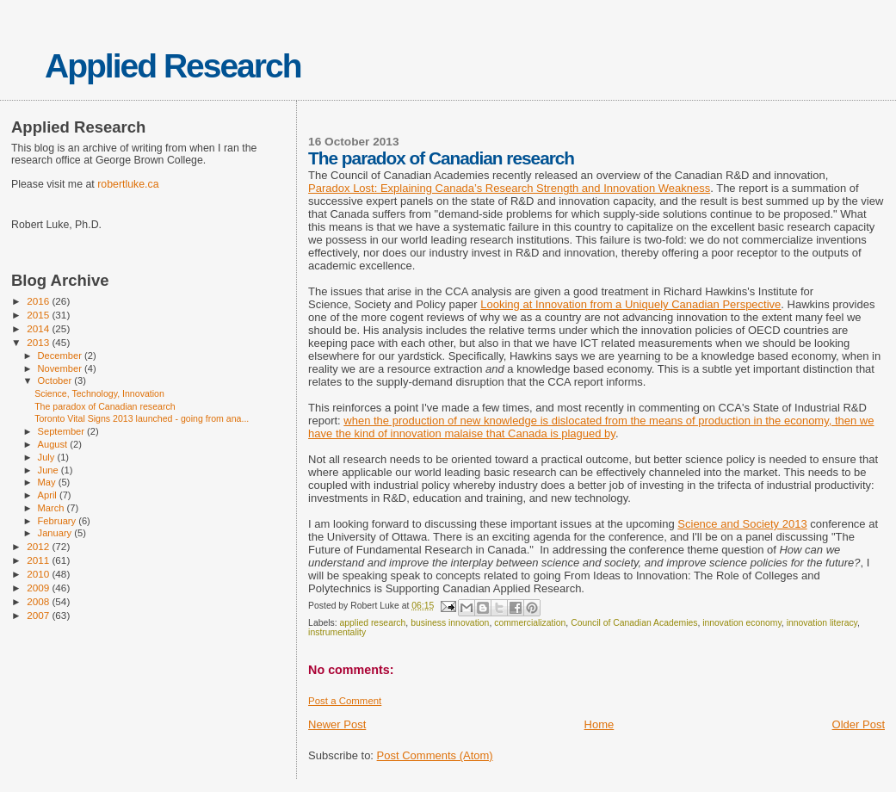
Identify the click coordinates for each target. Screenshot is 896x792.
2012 (39, 546)
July (48, 457)
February (58, 521)
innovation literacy (822, 623)
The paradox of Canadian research (104, 406)
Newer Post (337, 724)
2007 (39, 615)
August (54, 444)
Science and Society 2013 (741, 523)
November (61, 368)
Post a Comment (344, 701)
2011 (39, 560)
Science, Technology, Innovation (99, 393)
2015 (39, 314)
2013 (39, 342)
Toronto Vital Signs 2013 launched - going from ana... (141, 418)
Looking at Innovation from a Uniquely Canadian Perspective (630, 304)
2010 (39, 573)
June (49, 470)
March (52, 508)
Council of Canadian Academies (634, 623)
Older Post (858, 724)
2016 (39, 300)
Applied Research (172, 65)
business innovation (450, 623)
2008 (39, 601)
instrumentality (337, 632)
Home (599, 724)
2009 (39, 587)
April (48, 495)
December (61, 355)
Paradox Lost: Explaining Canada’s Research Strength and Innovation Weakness (509, 188)
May (48, 482)
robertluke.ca (127, 184)
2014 (39, 328)
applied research (373, 623)
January (56, 533)
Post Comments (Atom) (435, 755)
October (56, 380)
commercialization (529, 623)
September (63, 431)
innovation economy (742, 623)
